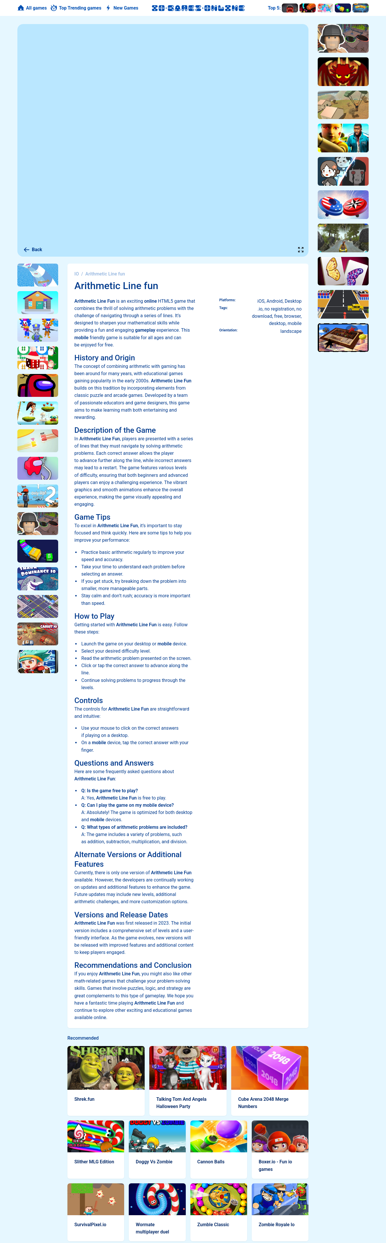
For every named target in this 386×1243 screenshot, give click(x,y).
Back (32, 249)
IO (76, 274)
